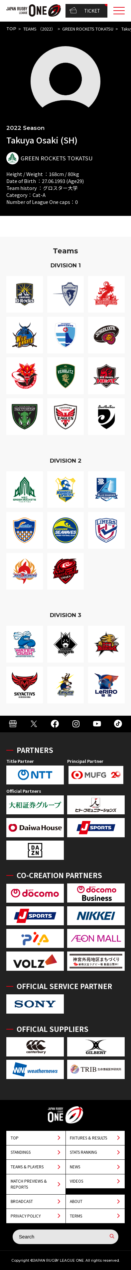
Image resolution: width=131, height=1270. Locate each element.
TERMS (76, 1216)
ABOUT (76, 1201)
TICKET (84, 11)
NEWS (75, 1166)
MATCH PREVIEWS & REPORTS (29, 1183)
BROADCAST (22, 1201)
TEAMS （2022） (39, 29)
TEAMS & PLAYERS (27, 1166)
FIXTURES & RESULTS (88, 1137)
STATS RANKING (83, 1152)
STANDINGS (21, 1152)
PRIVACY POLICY (26, 1216)
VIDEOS (76, 1181)
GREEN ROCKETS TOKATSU (87, 29)
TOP (11, 28)
